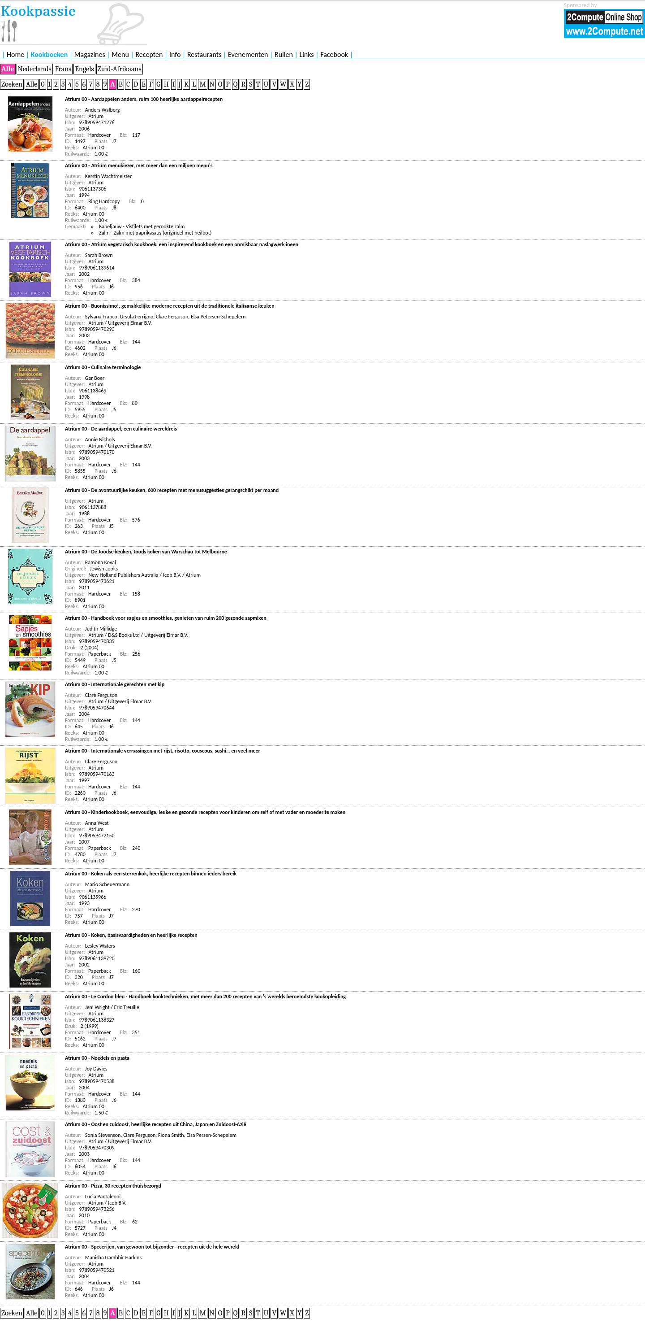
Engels (84, 69)
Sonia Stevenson (103, 1135)
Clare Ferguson (172, 316)
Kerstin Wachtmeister (108, 176)
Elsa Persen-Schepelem (211, 1135)
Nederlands (35, 69)
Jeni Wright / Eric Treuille (112, 1007)
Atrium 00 (93, 147)
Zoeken (11, 84)
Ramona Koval (100, 562)
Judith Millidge (101, 629)
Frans (63, 69)
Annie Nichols (100, 439)
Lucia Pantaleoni (102, 1196)
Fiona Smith (171, 1135)
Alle (7, 69)
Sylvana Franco (101, 316)
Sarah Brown (99, 255)
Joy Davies (96, 1069)
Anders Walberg (102, 110)
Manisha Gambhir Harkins (113, 1257)
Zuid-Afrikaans (120, 69)
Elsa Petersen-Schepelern (218, 316)
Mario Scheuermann (107, 884)
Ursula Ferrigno (137, 316)
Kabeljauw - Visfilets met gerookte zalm (142, 226)
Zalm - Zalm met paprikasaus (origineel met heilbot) (155, 233)
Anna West (97, 823)
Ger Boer (94, 378)
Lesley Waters (100, 946)
